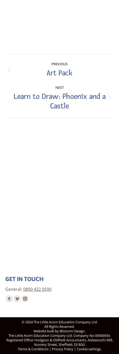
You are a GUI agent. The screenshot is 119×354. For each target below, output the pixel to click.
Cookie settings (89, 349)
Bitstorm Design (72, 331)
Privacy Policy (62, 349)
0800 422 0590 (37, 289)
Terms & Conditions (33, 349)
